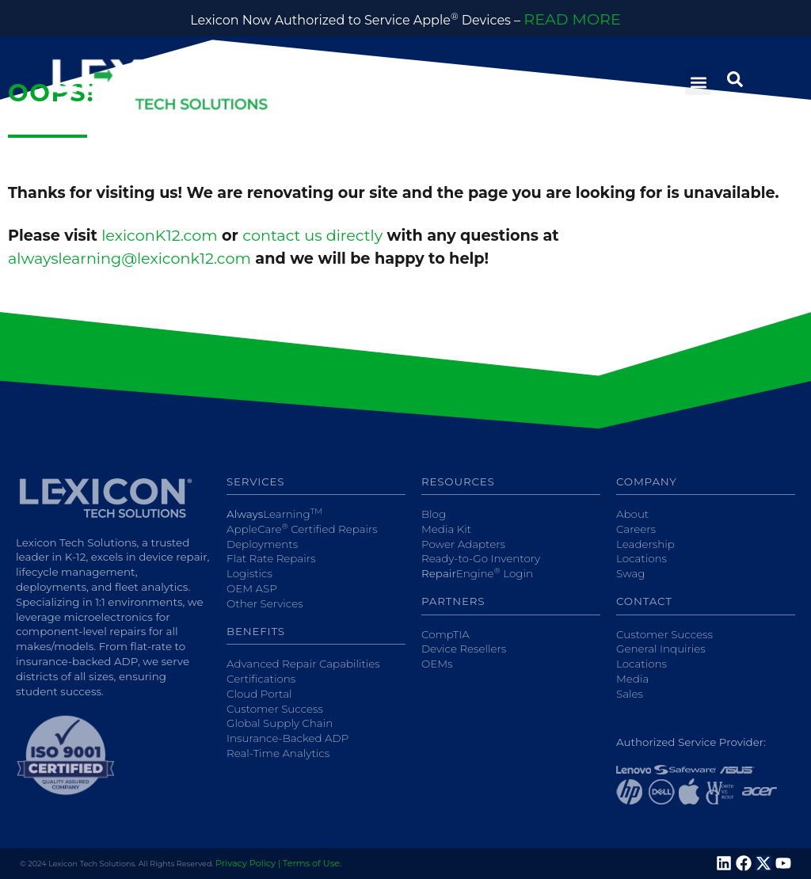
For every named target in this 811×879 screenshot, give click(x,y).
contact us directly (312, 235)
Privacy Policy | (247, 863)
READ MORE (572, 19)
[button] (698, 82)
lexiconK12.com (159, 235)
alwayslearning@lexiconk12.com (129, 258)
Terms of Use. (312, 863)
